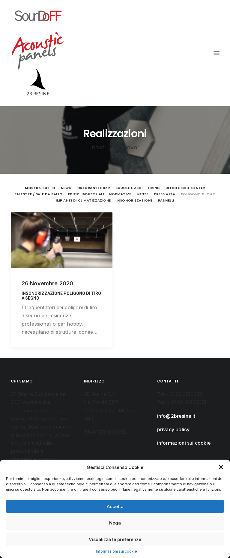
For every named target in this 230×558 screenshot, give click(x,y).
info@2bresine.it (176, 416)
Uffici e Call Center (185, 187)
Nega (115, 523)
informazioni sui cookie (184, 443)
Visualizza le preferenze (115, 539)
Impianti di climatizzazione (83, 200)
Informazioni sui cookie (116, 551)
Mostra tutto (40, 187)
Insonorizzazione (134, 200)
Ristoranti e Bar (93, 187)
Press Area (164, 194)
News (66, 187)
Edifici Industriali (86, 194)
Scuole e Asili (129, 187)
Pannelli (166, 200)
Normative (120, 194)
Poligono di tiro (198, 194)
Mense (142, 194)
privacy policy (173, 429)
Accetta (115, 506)
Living (154, 187)
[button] (221, 467)
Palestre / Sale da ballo (38, 194)
